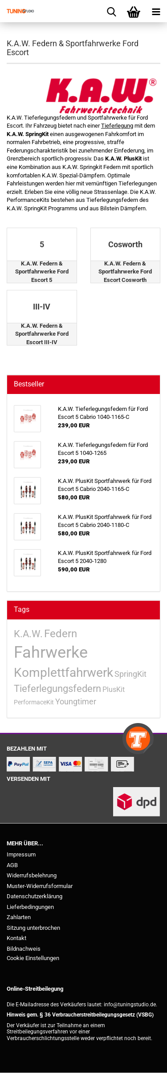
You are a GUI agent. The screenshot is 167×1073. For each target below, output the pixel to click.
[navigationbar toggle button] (156, 11)
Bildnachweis (24, 948)
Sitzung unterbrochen (33, 927)
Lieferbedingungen (30, 907)
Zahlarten (19, 917)
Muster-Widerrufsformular (40, 886)
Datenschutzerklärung (34, 896)
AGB (12, 865)
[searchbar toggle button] (111, 11)
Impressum (21, 854)
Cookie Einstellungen (33, 958)
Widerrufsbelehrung (32, 875)
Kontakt (16, 938)
